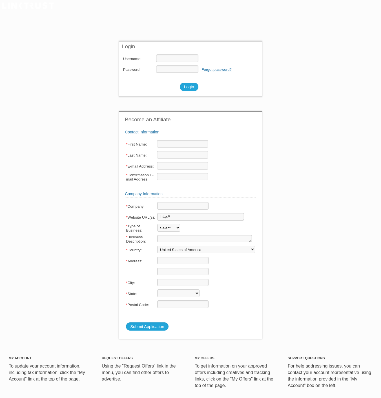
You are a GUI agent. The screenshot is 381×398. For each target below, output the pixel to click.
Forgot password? (216, 69)
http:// (200, 217)
